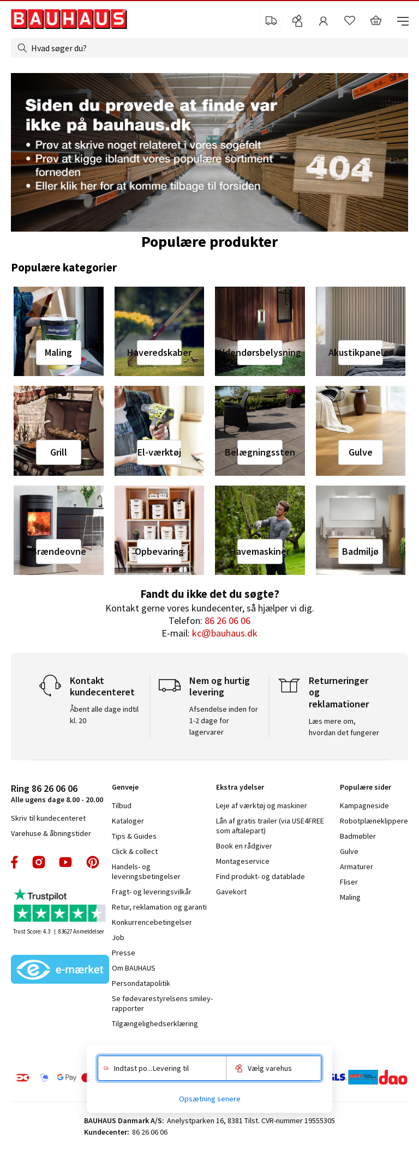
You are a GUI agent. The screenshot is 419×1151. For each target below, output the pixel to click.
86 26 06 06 (227, 620)
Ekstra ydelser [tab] (240, 787)
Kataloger (128, 821)
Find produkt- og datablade (260, 876)
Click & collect (135, 851)
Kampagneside (364, 805)
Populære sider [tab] (365, 787)
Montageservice (243, 861)
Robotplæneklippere (374, 821)
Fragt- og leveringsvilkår (151, 891)
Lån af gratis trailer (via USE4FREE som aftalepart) (270, 825)
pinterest (92, 862)
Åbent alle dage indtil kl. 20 (104, 714)
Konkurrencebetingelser (152, 922)
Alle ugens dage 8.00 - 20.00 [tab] (57, 793)
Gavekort (231, 891)
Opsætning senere (210, 1099)
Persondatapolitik (141, 983)
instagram (38, 862)
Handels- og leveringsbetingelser (146, 871)
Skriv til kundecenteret (48, 818)
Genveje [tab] (125, 787)
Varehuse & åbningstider (51, 833)
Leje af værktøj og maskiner (261, 805)
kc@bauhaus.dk (225, 633)
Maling (58, 352)
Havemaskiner (259, 551)
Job (118, 937)
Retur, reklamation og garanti (159, 907)
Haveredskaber (159, 352)
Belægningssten (259, 452)
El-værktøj (159, 452)
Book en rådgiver (244, 846)
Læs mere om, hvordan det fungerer (344, 726)
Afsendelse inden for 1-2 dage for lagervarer (223, 720)
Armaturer (356, 866)
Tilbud (121, 805)
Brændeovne (58, 551)
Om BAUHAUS (133, 968)
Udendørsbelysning (259, 352)
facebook (15, 862)
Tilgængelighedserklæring (155, 1023)
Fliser (349, 882)
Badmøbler (358, 836)
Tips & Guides (134, 836)
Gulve (361, 452)
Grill (58, 452)
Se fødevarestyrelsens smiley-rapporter (162, 1003)
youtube (65, 862)
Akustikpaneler (360, 352)
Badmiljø (360, 551)
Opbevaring (159, 551)
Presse (123, 953)
